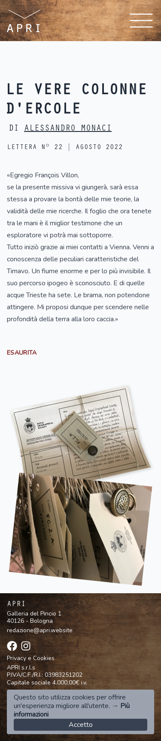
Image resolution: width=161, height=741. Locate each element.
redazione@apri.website (40, 630)
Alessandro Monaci (68, 129)
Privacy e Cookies (31, 658)
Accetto (81, 724)
